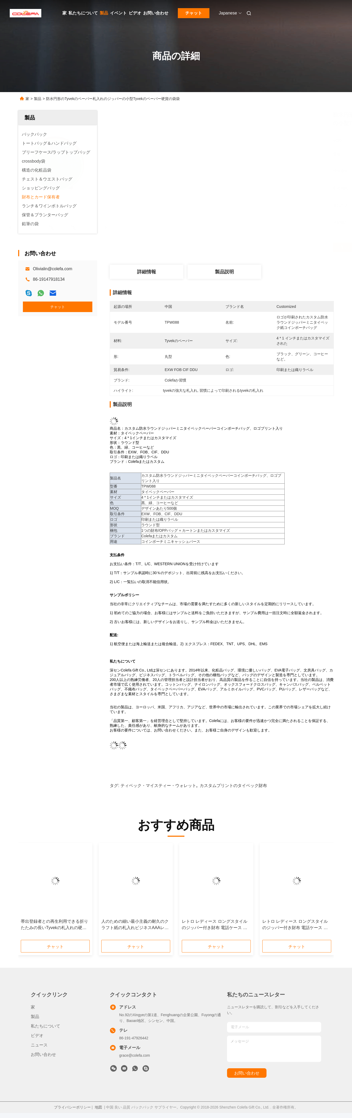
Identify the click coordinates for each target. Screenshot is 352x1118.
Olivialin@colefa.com (52, 269)
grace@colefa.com (134, 1055)
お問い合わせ (155, 13)
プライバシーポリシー (72, 1107)
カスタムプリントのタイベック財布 (233, 785)
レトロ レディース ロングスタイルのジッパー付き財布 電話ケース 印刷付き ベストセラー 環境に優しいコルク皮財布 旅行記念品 (214, 925)
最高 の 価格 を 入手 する (251, 247)
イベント (118, 13)
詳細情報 (146, 271)
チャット (193, 13)
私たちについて (83, 13)
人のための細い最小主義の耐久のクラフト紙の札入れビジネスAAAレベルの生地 (135, 925)
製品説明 (224, 271)
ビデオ (135, 13)
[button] (35, 893)
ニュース (39, 1045)
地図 (98, 1107)
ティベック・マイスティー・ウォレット (158, 785)
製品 (104, 13)
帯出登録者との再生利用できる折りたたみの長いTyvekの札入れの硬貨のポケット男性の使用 (54, 925)
